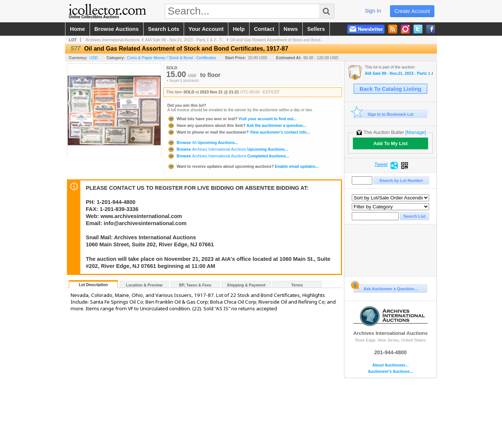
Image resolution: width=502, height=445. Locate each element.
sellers (316, 29)
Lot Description (93, 284)
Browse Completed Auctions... (228, 156)
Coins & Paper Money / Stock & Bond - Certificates (171, 57)
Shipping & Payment (246, 285)
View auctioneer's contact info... (238, 132)
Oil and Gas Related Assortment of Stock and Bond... (277, 40)
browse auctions (116, 29)
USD (93, 57)
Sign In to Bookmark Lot (383, 114)
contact (264, 29)
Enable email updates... (243, 166)
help (239, 29)
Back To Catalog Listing (390, 89)
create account (412, 11)
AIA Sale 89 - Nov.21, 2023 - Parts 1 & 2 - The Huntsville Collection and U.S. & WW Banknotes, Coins (399, 73)
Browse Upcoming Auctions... (202, 142)
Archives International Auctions (113, 40)
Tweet (381, 164)
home (77, 29)
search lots (163, 29)
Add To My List (390, 143)
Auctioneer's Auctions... (390, 371)
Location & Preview (144, 285)
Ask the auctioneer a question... (236, 125)
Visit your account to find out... (231, 118)
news (291, 29)
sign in (373, 11)
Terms (297, 285)
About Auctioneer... (390, 365)
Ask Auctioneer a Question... (385, 287)
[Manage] (415, 132)
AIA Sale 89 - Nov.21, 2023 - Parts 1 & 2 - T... (185, 40)
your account (206, 29)
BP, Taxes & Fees (195, 285)
